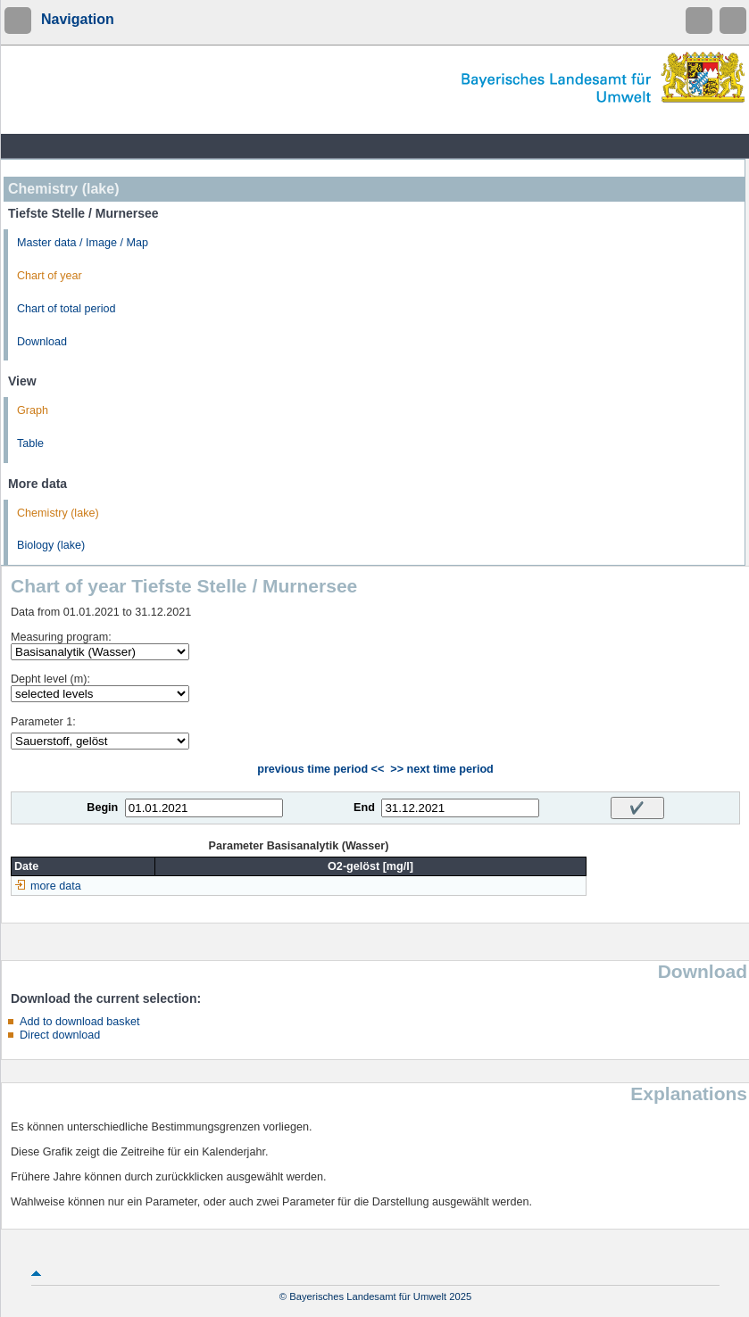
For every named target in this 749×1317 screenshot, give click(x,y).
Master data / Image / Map (82, 242)
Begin (102, 807)
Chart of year (49, 275)
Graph (32, 410)
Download (42, 341)
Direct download (60, 1035)
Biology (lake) (51, 545)
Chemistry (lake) (58, 513)
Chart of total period (66, 308)
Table (30, 443)
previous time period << (320, 769)
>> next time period (441, 769)
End (364, 807)
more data (55, 886)
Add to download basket (79, 1021)
